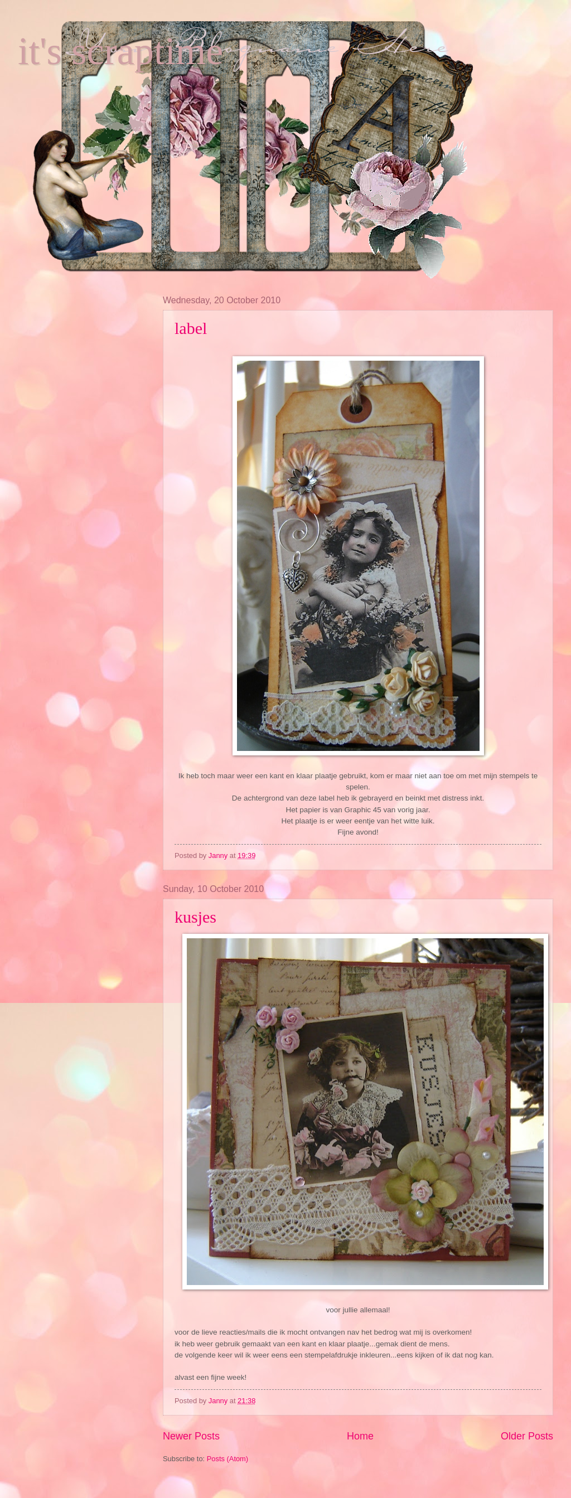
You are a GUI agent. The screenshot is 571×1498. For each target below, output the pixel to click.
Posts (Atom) (227, 1459)
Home (360, 1436)
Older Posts (527, 1436)
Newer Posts (191, 1436)
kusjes (195, 917)
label (191, 328)
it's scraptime (120, 51)
